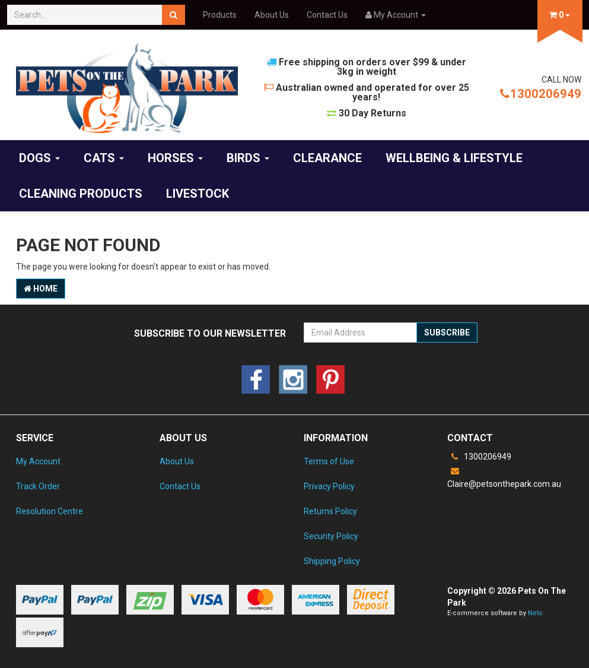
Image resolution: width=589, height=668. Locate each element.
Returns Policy (330, 511)
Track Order (38, 486)
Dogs (39, 158)
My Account (38, 461)
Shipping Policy (332, 561)
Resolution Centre (49, 511)
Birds (248, 158)
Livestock (197, 193)
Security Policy (331, 536)
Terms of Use (329, 461)
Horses (175, 158)
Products (220, 15)
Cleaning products (80, 193)
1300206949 (540, 94)
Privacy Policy (329, 486)
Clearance (327, 158)
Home (41, 288)
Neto (535, 613)
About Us (271, 15)
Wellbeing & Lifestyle (454, 158)
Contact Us (327, 15)
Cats (104, 158)
